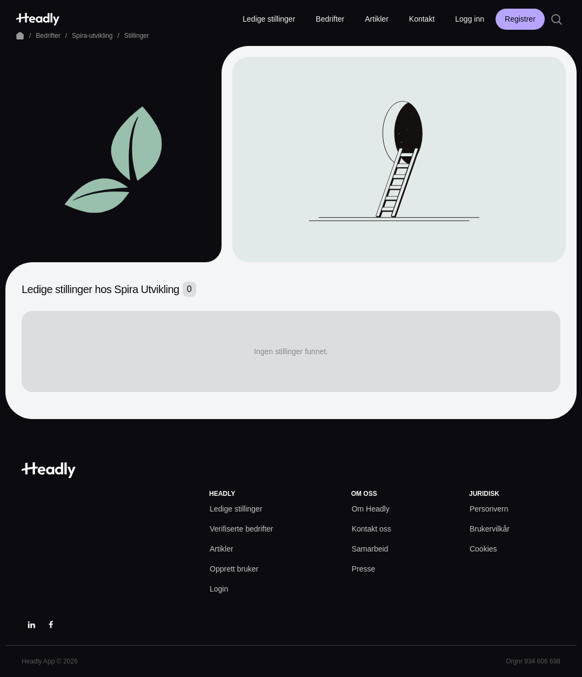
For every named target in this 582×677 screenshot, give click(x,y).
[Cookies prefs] (483, 549)
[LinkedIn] (31, 624)
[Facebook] (51, 624)
